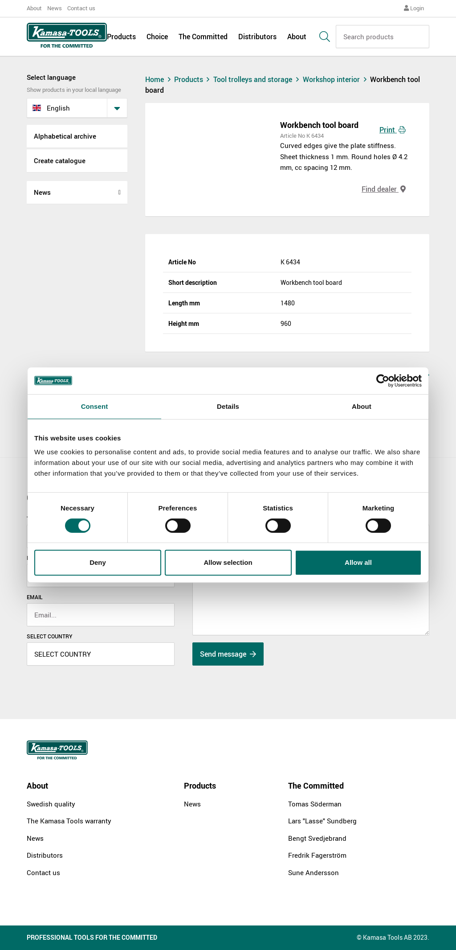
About (34, 8)
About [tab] (361, 406)
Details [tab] (228, 406)
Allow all (358, 562)
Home (159, 79)
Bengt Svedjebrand (317, 838)
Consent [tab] (94, 406)
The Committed (203, 36)
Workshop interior (336, 79)
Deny (98, 562)
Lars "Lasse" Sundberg (322, 820)
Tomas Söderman (315, 803)
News (54, 8)
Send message (228, 654)
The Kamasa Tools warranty (69, 820)
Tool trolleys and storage (258, 79)
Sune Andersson (313, 872)
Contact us (81, 8)
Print (392, 130)
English (51, 107)
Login (414, 8)
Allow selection (228, 562)
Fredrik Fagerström (317, 855)
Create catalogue (60, 160)
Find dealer (384, 189)
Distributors (257, 36)
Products (121, 36)
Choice (157, 36)
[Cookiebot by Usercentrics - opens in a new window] (383, 380)
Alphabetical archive (65, 136)
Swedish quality (51, 803)
